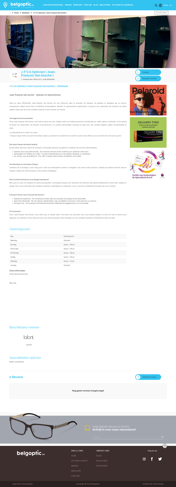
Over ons (88, 5)
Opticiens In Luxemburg (122, 5)
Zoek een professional (53, 5)
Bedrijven (77, 5)
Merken (68, 5)
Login (163, 5)
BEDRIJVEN (76, 471)
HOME (73, 456)
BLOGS (99, 456)
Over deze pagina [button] (161, 13)
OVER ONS (75, 476)
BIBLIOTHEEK (101, 461)
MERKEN (74, 466)
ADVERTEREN (101, 466)
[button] (156, 5)
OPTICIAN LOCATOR (79, 461)
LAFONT (29, 345)
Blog (96, 5)
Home (16, 13)
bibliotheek (105, 5)
